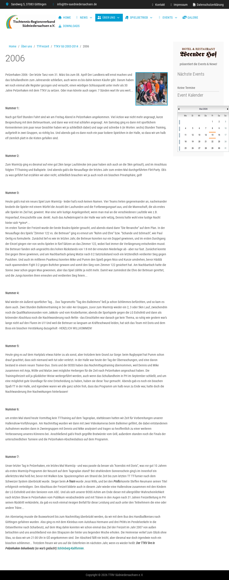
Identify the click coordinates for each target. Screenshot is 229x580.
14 (206, 135)
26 (192, 148)
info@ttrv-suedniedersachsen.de (77, 4)
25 (185, 148)
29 (212, 148)
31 (225, 148)
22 (212, 142)
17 (225, 135)
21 (206, 142)
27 (199, 148)
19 (192, 142)
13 (199, 135)
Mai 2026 (203, 109)
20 (199, 142)
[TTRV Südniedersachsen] (30, 22)
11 (185, 135)
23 (219, 142)
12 (192, 135)
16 (219, 135)
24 (225, 142)
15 (212, 135)
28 (206, 148)
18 (185, 142)
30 (219, 148)
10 (225, 128)
